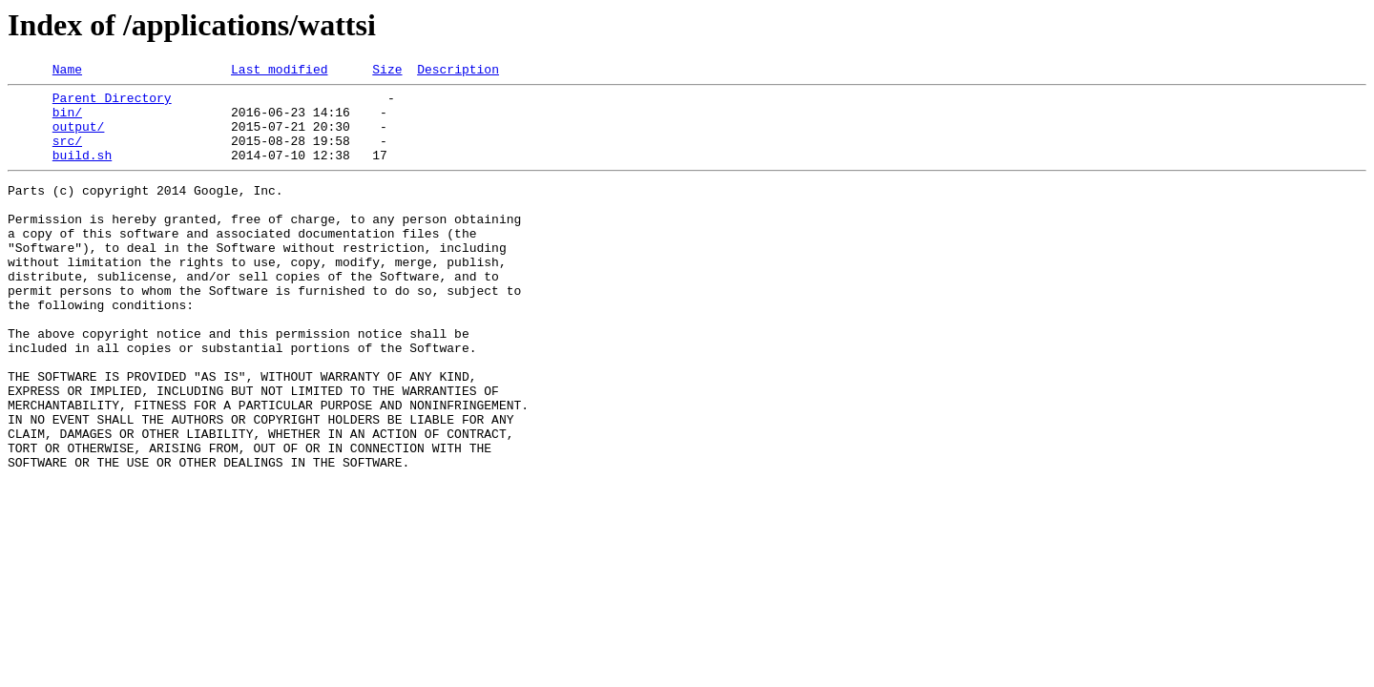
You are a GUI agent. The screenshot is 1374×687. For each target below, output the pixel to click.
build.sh (82, 171)
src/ (67, 154)
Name (67, 71)
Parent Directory (112, 103)
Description (458, 71)
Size (387, 71)
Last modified (279, 71)
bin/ (67, 120)
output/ (78, 137)
